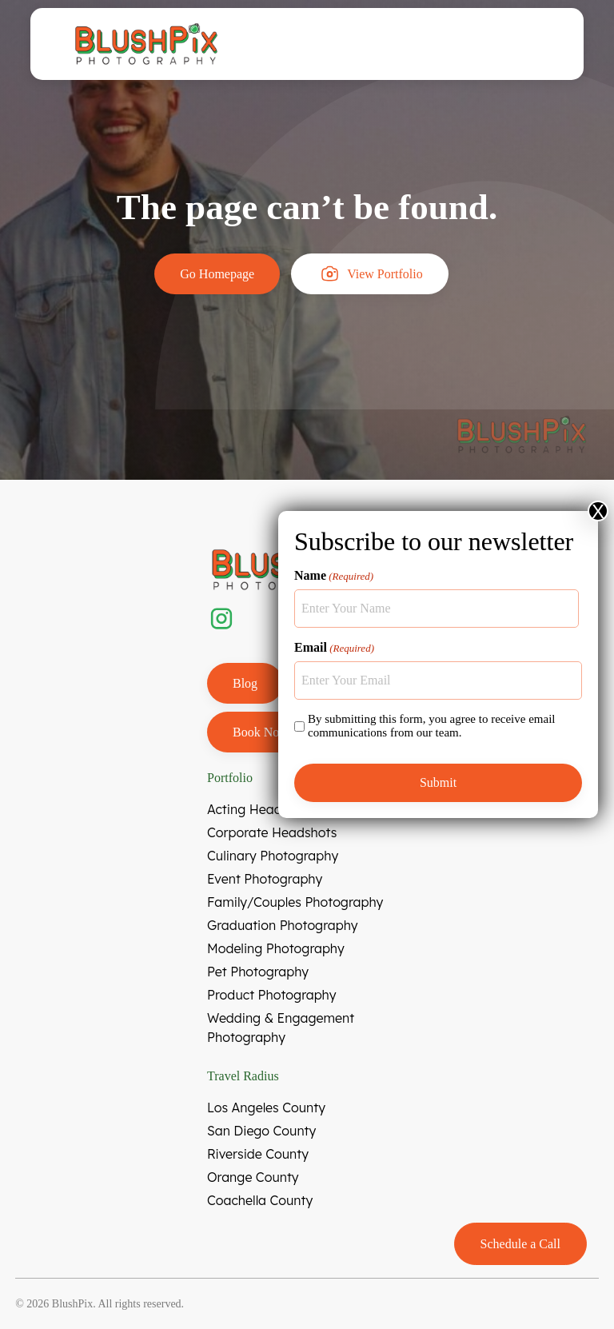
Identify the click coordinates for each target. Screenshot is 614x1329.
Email (334, 648)
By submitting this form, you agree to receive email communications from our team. (432, 725)
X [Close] (598, 511)
